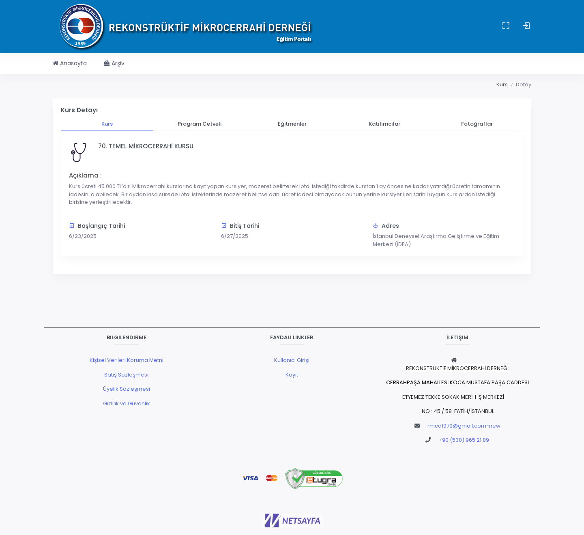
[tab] (107, 124)
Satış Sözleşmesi (126, 375)
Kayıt (292, 375)
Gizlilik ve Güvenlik (126, 403)
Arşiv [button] (114, 63)
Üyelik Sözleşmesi (126, 389)
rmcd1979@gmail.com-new (463, 426)
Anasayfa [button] (70, 63)
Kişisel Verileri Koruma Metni (126, 360)
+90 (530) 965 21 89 (463, 440)
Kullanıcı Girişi (291, 360)
